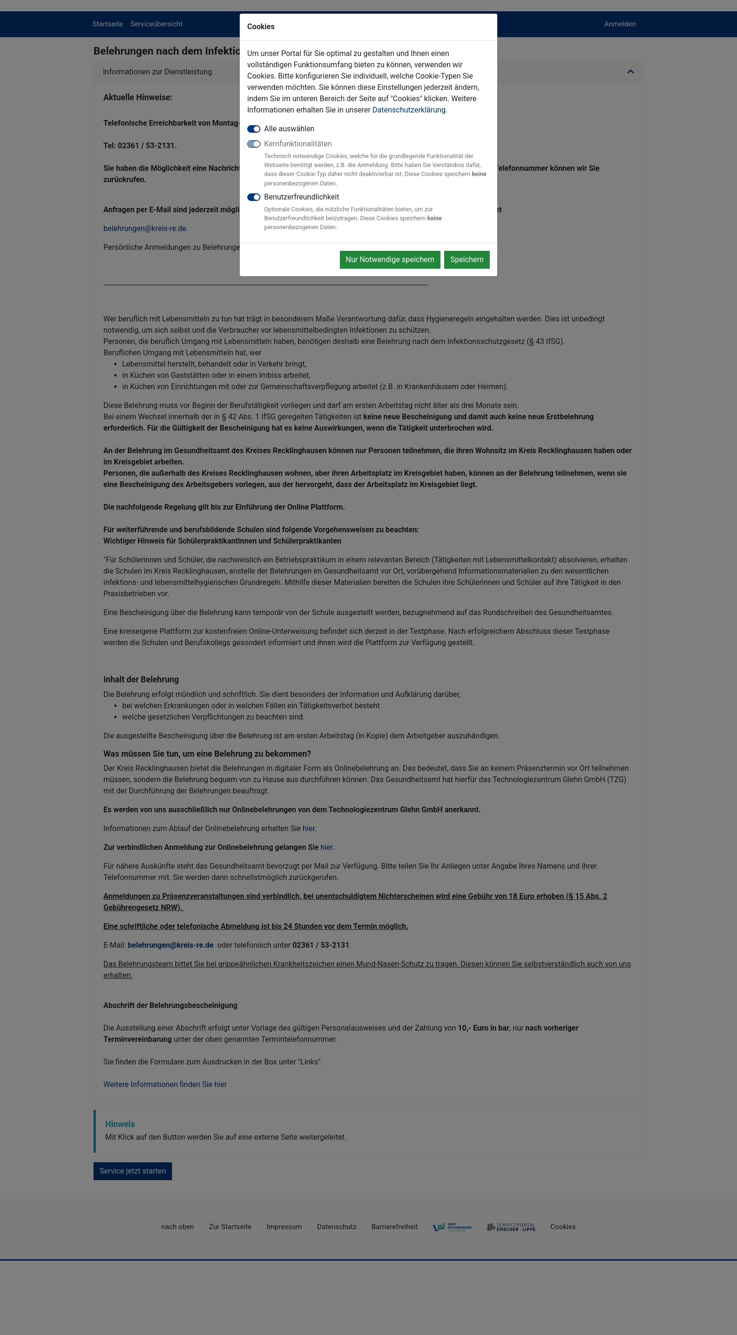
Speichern (467, 259)
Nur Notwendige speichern (390, 259)
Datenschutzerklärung (409, 109)
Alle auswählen (289, 128)
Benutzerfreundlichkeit (377, 212)
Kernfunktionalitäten (377, 163)
